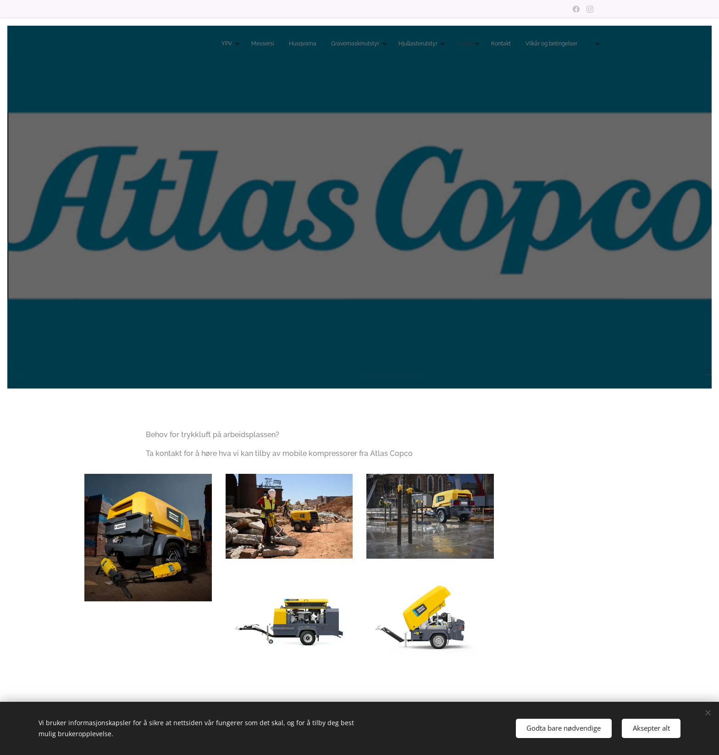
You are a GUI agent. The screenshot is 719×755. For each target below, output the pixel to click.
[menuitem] (472, 44)
